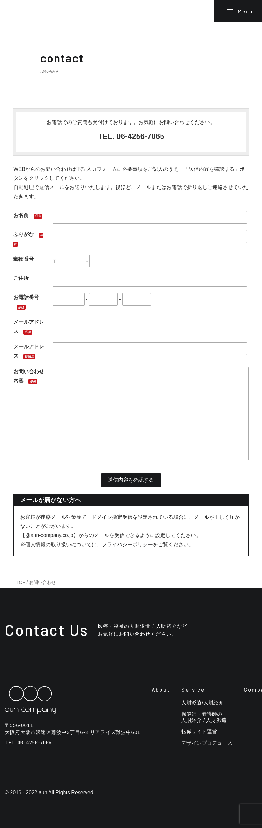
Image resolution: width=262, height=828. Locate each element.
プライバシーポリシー (127, 544)
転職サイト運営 (199, 732)
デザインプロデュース (206, 743)
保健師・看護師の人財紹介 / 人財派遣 (203, 717)
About (161, 689)
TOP (20, 582)
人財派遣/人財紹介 (202, 703)
